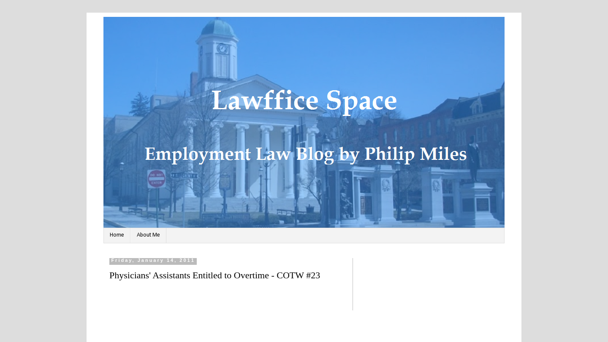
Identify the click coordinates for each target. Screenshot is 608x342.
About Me (148, 235)
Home (117, 235)
